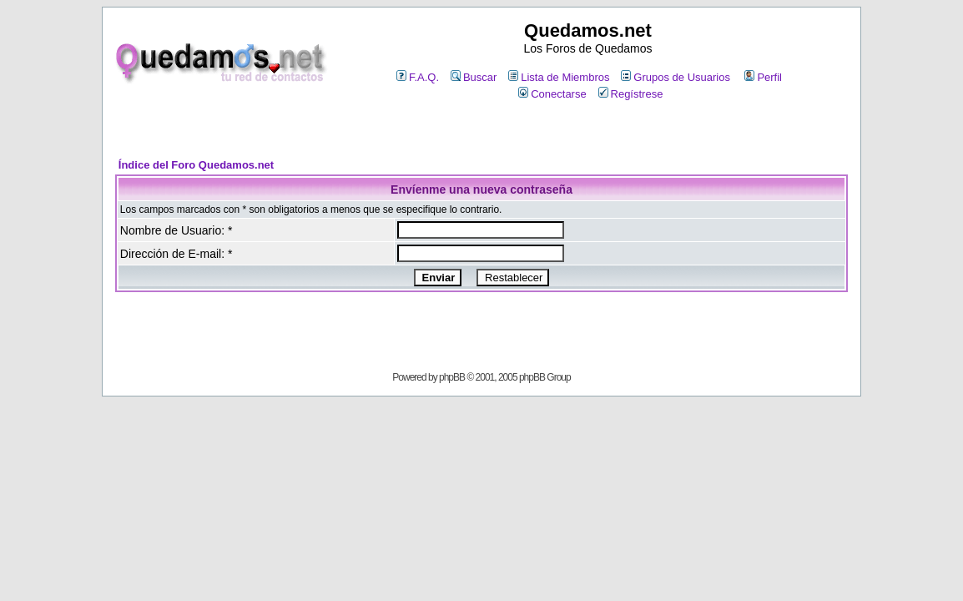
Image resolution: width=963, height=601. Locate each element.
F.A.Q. (417, 77)
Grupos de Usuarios (675, 77)
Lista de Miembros (558, 77)
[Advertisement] (481, 130)
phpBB (452, 377)
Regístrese (630, 94)
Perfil (763, 77)
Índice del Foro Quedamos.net (196, 165)
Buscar (474, 77)
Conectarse (552, 94)
